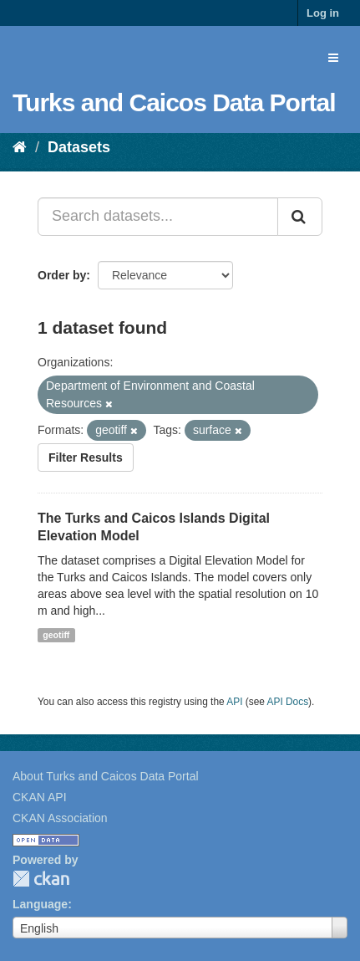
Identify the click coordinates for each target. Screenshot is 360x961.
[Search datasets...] (158, 216)
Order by (62, 275)
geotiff (56, 635)
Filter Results (85, 457)
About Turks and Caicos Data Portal (106, 776)
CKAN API (40, 797)
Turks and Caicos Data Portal (174, 102)
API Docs (288, 702)
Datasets (79, 147)
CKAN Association (60, 818)
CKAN (41, 878)
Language (40, 904)
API (234, 702)
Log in (323, 13)
